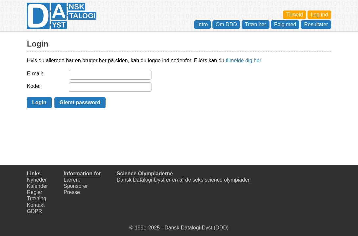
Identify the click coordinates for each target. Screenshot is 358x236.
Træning (36, 198)
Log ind (319, 14)
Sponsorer (76, 186)
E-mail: (35, 73)
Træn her (255, 24)
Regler (34, 192)
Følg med (285, 24)
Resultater (316, 24)
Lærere (72, 180)
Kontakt (36, 205)
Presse (72, 192)
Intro (202, 24)
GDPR (34, 211)
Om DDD (226, 24)
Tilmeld (294, 14)
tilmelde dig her (243, 60)
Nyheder (37, 180)
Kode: (34, 86)
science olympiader (227, 180)
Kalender (37, 186)
